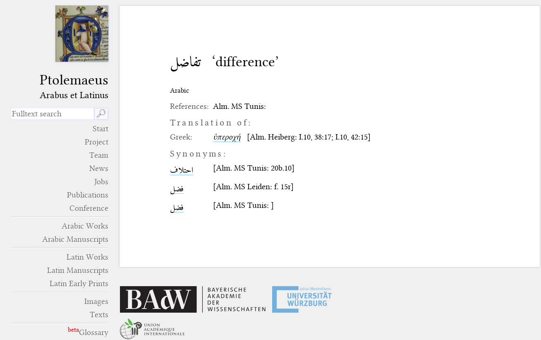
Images (96, 301)
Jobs (101, 181)
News (98, 168)
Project (96, 142)
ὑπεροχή (227, 137)
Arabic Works (85, 226)
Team (98, 155)
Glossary (93, 332)
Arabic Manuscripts (75, 239)
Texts (99, 314)
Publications (87, 195)
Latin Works (87, 257)
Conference (88, 208)
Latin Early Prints (79, 283)
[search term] (52, 114)
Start (100, 128)
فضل (177, 188)
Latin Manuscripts (77, 270)
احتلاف (181, 170)
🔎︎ (101, 113)
